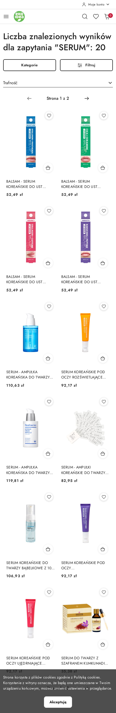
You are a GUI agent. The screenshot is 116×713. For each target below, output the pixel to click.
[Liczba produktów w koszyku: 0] (107, 16)
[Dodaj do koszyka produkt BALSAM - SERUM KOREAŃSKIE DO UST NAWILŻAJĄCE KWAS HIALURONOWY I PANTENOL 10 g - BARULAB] (48, 167)
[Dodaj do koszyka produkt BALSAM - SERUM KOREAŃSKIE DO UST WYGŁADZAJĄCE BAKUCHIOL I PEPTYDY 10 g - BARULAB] (103, 263)
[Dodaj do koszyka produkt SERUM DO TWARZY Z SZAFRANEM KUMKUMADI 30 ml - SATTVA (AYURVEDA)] (103, 644)
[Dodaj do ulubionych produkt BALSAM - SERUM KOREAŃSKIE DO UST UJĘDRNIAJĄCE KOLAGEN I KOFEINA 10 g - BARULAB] (49, 211)
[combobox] (58, 82)
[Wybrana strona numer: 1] (58, 98)
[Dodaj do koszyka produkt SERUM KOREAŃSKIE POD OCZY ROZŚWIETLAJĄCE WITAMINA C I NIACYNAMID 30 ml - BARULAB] (103, 358)
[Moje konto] (96, 4)
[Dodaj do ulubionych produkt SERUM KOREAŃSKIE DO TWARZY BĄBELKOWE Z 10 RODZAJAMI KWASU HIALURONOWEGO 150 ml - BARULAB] (49, 497)
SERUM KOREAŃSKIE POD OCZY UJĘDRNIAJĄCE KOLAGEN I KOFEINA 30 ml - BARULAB (30, 660)
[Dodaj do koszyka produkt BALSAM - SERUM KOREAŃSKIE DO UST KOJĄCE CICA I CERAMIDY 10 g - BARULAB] (103, 167)
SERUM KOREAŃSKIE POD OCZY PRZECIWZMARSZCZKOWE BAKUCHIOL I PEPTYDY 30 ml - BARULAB (84, 565)
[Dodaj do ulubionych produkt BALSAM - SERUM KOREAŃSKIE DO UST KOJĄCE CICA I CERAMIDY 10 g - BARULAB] (104, 115)
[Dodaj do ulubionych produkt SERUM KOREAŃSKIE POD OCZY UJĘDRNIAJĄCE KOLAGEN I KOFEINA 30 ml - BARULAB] (49, 592)
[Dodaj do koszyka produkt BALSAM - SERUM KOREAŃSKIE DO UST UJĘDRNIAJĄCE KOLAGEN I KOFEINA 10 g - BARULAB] (48, 263)
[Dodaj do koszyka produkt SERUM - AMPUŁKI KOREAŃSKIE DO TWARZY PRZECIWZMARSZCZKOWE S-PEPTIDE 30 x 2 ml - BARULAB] (103, 453)
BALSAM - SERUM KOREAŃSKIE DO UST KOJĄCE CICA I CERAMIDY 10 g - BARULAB (83, 184)
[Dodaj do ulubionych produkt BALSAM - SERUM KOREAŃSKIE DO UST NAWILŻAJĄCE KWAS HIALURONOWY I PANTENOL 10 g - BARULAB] (49, 115)
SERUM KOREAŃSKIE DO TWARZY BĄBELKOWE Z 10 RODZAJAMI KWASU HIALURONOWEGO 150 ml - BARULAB (29, 565)
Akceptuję (58, 702)
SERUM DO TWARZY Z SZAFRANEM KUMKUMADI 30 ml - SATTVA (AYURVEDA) (84, 660)
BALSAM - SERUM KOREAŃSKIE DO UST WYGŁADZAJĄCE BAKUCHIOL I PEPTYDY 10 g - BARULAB (84, 279)
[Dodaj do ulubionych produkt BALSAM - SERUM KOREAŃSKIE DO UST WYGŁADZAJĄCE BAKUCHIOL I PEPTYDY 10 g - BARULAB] (104, 211)
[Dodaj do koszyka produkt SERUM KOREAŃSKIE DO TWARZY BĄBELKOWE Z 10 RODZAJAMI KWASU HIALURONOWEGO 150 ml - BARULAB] (48, 549)
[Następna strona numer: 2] (87, 98)
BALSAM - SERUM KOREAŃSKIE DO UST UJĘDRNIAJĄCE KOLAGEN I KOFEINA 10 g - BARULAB (28, 279)
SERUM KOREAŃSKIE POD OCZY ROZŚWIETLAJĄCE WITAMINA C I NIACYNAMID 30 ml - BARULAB (85, 374)
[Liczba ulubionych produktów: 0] (96, 16)
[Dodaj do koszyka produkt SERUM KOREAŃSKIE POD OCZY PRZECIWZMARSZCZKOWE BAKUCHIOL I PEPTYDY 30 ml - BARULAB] (103, 549)
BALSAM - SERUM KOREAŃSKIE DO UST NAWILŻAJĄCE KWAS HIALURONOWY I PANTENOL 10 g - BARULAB (29, 184)
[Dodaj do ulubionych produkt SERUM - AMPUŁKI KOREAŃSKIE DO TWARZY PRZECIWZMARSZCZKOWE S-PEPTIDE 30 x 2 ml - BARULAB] (104, 402)
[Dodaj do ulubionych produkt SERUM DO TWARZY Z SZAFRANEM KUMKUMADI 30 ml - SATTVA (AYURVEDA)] (104, 592)
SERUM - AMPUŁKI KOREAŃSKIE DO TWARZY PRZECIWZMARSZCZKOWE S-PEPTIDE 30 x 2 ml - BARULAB (84, 470)
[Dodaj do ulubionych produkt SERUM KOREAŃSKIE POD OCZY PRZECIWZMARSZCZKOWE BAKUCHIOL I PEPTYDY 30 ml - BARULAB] (104, 497)
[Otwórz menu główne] (6, 16)
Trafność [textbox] (10, 83)
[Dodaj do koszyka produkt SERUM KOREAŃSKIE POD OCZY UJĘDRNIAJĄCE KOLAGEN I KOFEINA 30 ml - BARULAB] (48, 644)
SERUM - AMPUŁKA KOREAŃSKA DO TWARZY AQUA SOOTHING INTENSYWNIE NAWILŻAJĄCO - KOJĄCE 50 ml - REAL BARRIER (29, 374)
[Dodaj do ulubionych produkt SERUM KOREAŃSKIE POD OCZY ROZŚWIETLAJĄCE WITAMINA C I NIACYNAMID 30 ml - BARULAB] (104, 306)
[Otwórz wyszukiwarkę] (85, 16)
